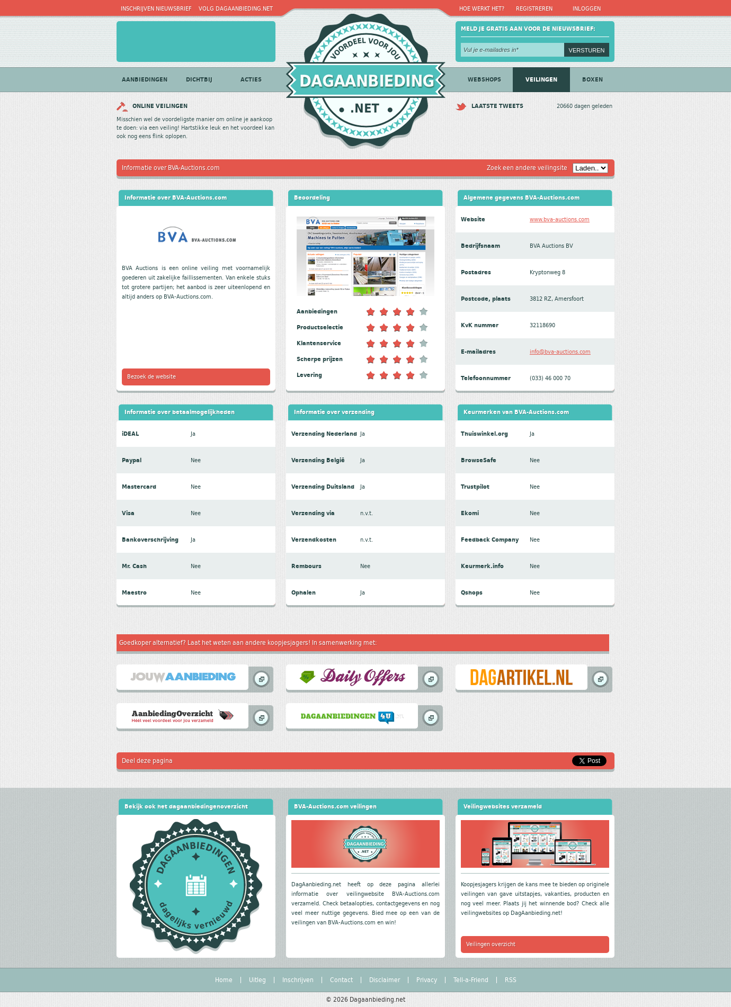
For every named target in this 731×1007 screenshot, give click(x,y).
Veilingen (541, 79)
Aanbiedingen (144, 79)
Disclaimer (384, 980)
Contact (341, 980)
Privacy (426, 980)
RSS (510, 980)
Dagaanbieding (365, 77)
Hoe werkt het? (481, 8)
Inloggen (587, 8)
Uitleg (257, 980)
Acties (251, 79)
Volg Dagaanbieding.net (236, 8)
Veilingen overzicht (490, 944)
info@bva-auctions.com (560, 351)
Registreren (534, 8)
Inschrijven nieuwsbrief (156, 8)
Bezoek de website (151, 376)
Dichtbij (199, 79)
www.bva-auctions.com (560, 219)
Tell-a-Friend (470, 980)
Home (224, 980)
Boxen (592, 79)
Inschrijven (298, 980)
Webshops (484, 79)
